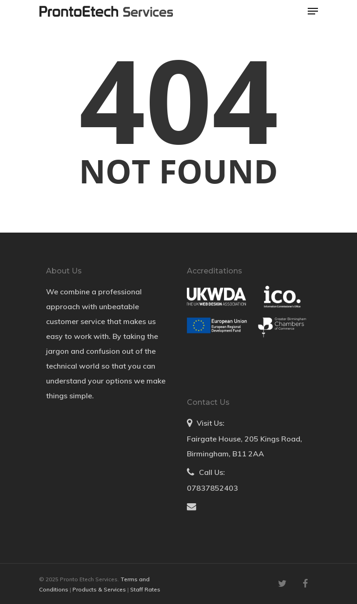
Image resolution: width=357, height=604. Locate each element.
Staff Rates (145, 589)
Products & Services (100, 589)
